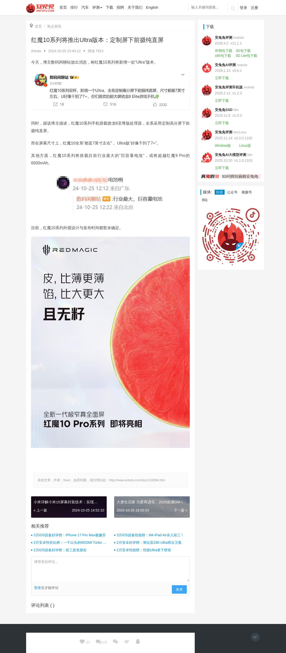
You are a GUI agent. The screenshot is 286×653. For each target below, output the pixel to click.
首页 (36, 26)
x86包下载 (223, 56)
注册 (254, 7)
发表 (179, 589)
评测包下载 (223, 51)
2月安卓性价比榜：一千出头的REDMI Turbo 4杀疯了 (69, 543)
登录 (243, 7)
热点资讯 (54, 26)
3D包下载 (243, 51)
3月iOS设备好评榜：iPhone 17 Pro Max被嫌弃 (70, 535)
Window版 (223, 145)
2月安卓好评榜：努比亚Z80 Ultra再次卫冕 (149, 542)
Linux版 (245, 145)
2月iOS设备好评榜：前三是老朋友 (60, 550)
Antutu (36, 51)
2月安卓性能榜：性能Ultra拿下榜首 (144, 550)
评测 (97, 7)
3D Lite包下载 (246, 56)
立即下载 (222, 78)
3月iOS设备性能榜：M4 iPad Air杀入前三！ (150, 535)
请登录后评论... (110, 569)
